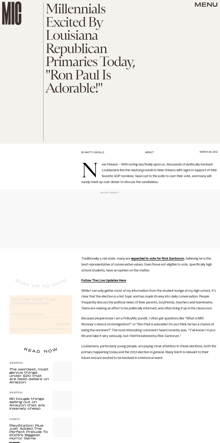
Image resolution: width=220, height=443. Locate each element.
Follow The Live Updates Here (103, 280)
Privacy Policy (16, 334)
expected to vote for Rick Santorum (157, 258)
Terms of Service (59, 332)
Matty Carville (94, 152)
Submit (63, 327)
